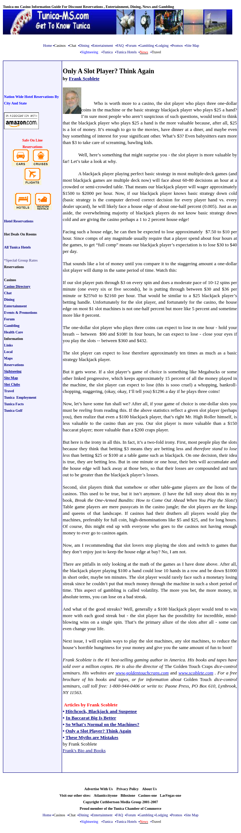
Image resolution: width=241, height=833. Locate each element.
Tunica (108, 52)
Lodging (162, 46)
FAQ (120, 46)
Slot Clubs (12, 384)
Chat (8, 293)
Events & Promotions (20, 313)
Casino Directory (17, 286)
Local (8, 352)
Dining (84, 46)
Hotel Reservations (18, 221)
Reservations (14, 365)
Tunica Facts (14, 404)
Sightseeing (12, 371)
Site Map (192, 46)
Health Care (13, 332)
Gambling (146, 46)
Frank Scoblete (84, 78)
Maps (8, 358)
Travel (9, 391)
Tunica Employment (20, 397)
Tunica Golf (13, 411)
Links (8, 345)
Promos (177, 46)
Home (47, 46)
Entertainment (103, 46)
